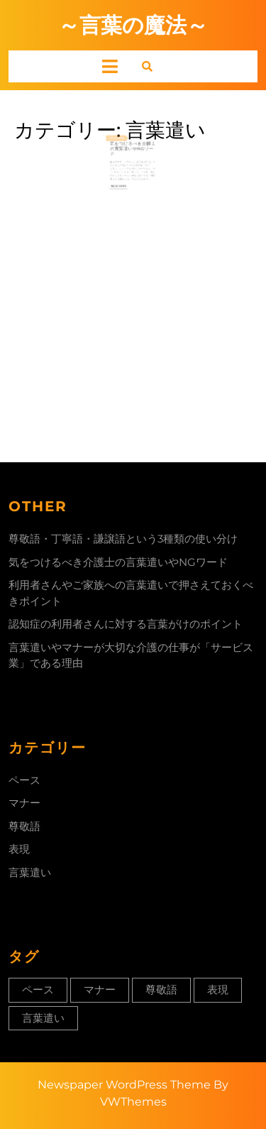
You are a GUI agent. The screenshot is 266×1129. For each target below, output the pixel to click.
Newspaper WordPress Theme (124, 1084)
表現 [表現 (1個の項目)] (217, 989)
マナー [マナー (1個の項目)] (100, 989)
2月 (114, 142)
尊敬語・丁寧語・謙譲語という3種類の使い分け (123, 538)
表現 (19, 849)
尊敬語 (24, 826)
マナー (24, 802)
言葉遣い (30, 872)
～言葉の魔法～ (133, 25)
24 (117, 142)
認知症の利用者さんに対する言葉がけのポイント (126, 624)
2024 (123, 142)
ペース (24, 780)
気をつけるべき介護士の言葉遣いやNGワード (132, 152)
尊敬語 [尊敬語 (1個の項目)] (161, 989)
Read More (121, 184)
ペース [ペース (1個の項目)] (38, 989)
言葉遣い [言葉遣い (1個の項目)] (43, 1018)
